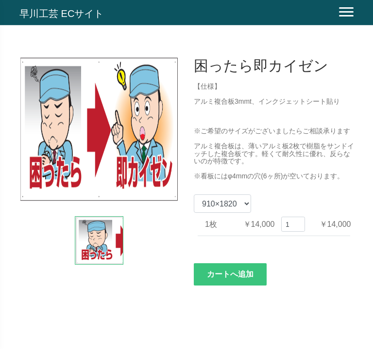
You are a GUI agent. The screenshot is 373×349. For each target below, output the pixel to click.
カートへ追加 (230, 274)
